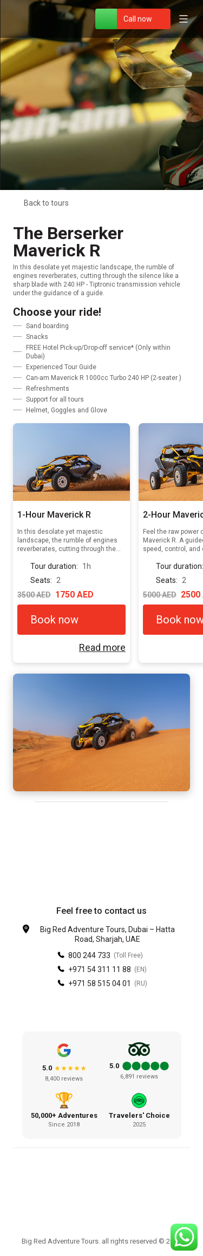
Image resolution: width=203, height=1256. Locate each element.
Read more (102, 647)
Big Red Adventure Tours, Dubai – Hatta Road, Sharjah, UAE (107, 934)
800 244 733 (89, 955)
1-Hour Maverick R (54, 515)
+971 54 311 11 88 (99, 969)
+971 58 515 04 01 (99, 983)
